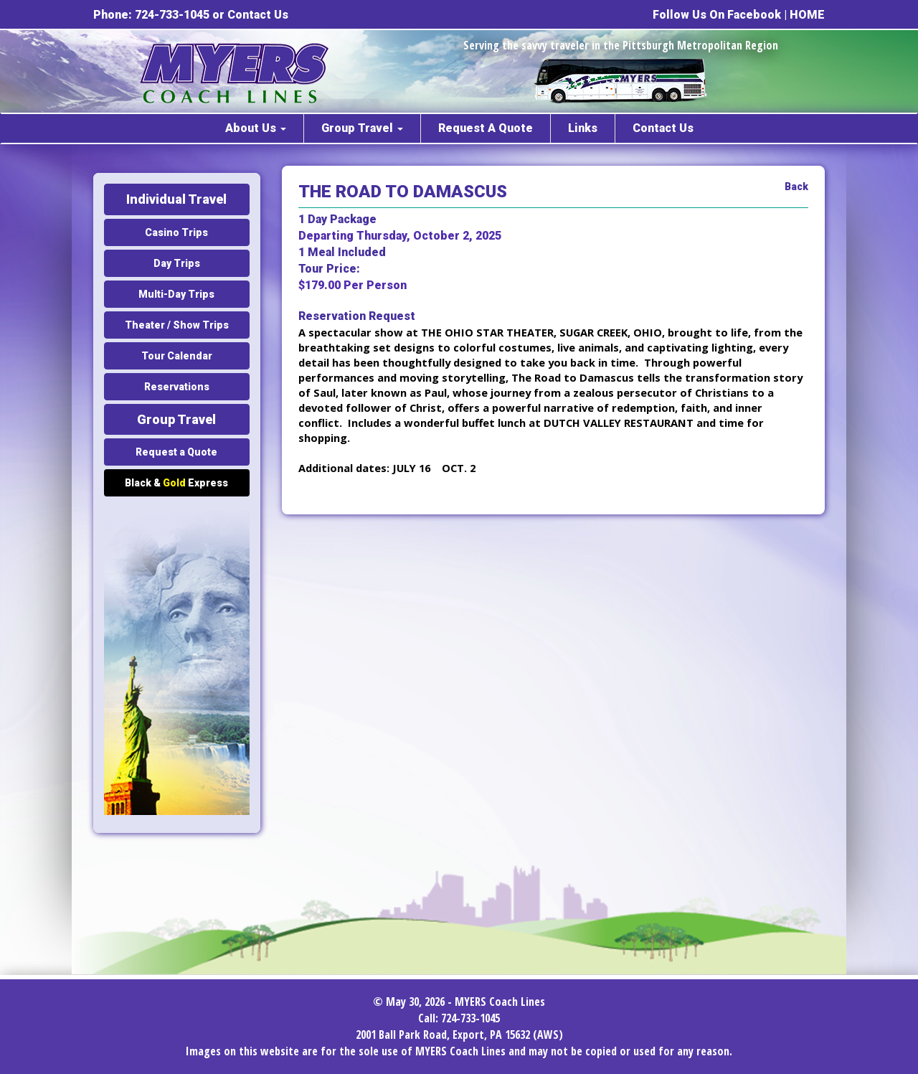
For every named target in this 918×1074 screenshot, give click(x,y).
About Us (255, 128)
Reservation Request (356, 316)
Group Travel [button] (176, 419)
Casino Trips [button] (176, 232)
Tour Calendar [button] (176, 356)
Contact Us (257, 15)
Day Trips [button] (176, 263)
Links (582, 128)
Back (796, 186)
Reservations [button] (176, 386)
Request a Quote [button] (176, 452)
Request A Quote (485, 128)
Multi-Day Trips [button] (176, 294)
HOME (807, 15)
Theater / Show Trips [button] (177, 325)
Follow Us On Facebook (717, 15)
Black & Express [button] (176, 483)
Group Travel (362, 128)
